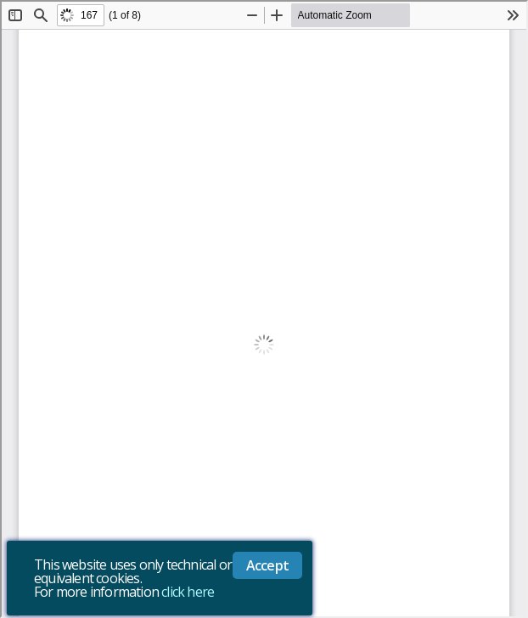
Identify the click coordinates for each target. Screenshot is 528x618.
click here (187, 591)
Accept (267, 565)
